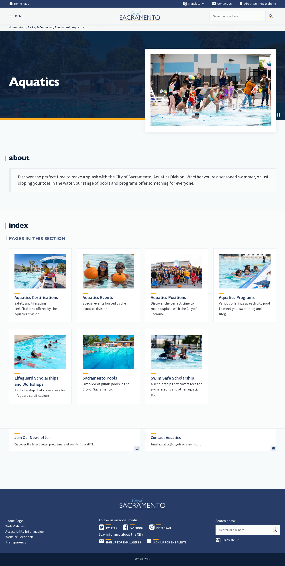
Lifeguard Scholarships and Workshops (36, 381)
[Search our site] (237, 16)
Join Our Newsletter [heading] (32, 438)
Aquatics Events (98, 297)
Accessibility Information (24, 531)
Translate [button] (193, 4)
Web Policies (15, 526)
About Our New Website (257, 3)
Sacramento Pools (100, 378)
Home (13, 27)
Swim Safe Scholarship (172, 378)
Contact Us (222, 3)
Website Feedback (19, 537)
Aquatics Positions (168, 297)
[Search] (275, 530)
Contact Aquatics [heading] (166, 438)
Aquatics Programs (237, 297)
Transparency (15, 542)
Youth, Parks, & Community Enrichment (44, 27)
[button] (16, 16)
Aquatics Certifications (36, 297)
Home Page (19, 4)
